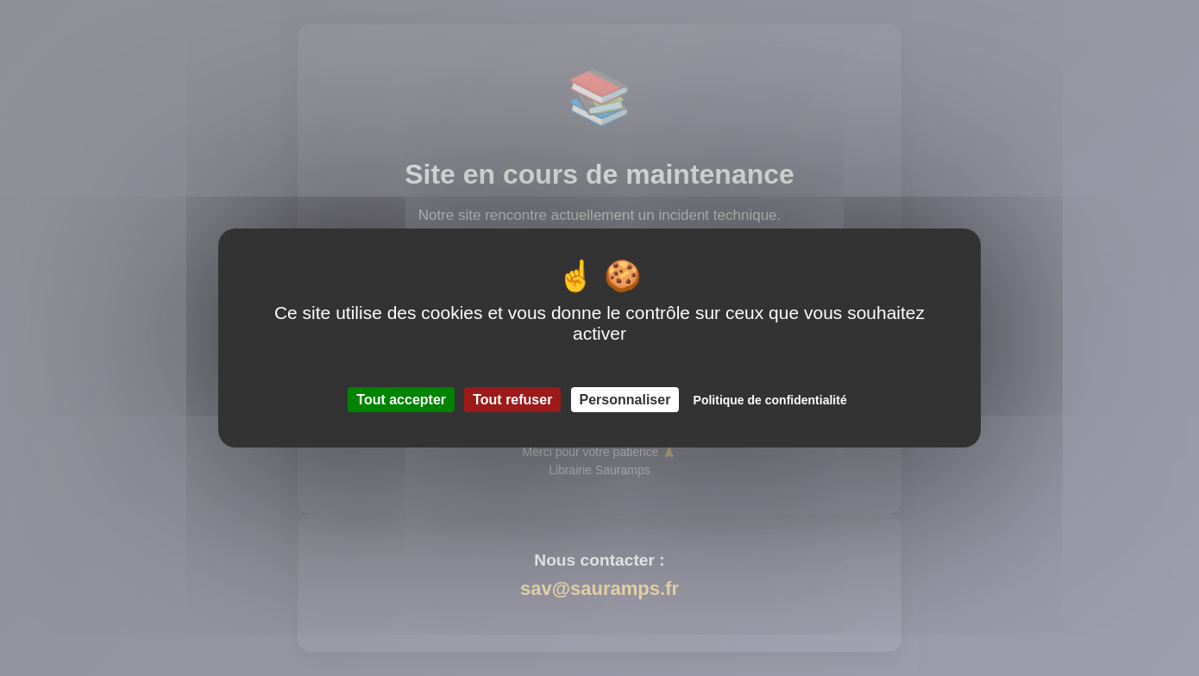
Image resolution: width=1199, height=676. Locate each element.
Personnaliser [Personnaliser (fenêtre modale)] (625, 399)
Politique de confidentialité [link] (770, 400)
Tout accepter (401, 399)
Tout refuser (512, 399)
